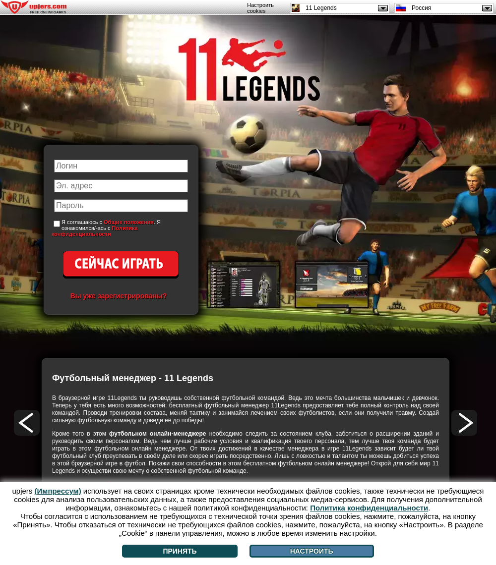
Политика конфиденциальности (94, 231)
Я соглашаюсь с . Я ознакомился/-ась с (106, 228)
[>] (464, 423)
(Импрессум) (58, 491)
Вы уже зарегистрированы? (118, 296)
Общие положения (129, 222)
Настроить (311, 551)
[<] (27, 423)
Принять (179, 551)
